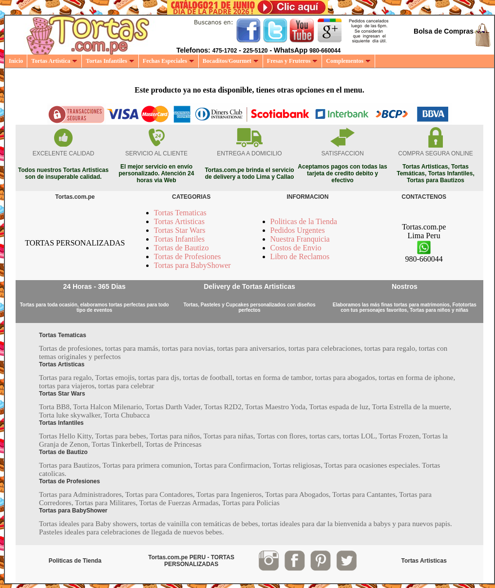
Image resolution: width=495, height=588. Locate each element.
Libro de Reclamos (300, 256)
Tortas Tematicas (180, 213)
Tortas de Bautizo (181, 248)
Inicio (16, 60)
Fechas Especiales (168, 60)
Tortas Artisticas (179, 221)
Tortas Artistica (54, 60)
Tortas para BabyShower (192, 265)
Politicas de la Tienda (303, 221)
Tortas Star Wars (180, 230)
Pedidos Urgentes (297, 230)
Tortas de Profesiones (187, 256)
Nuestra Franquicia (300, 239)
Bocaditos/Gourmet (231, 60)
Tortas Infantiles (110, 60)
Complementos (348, 60)
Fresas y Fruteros (292, 60)
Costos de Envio (296, 248)
